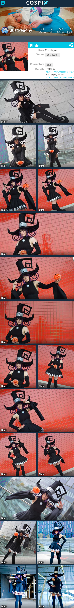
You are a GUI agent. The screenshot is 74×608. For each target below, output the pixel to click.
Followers (42, 30)
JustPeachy (21, 30)
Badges (51, 30)
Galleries (60, 30)
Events (70, 30)
